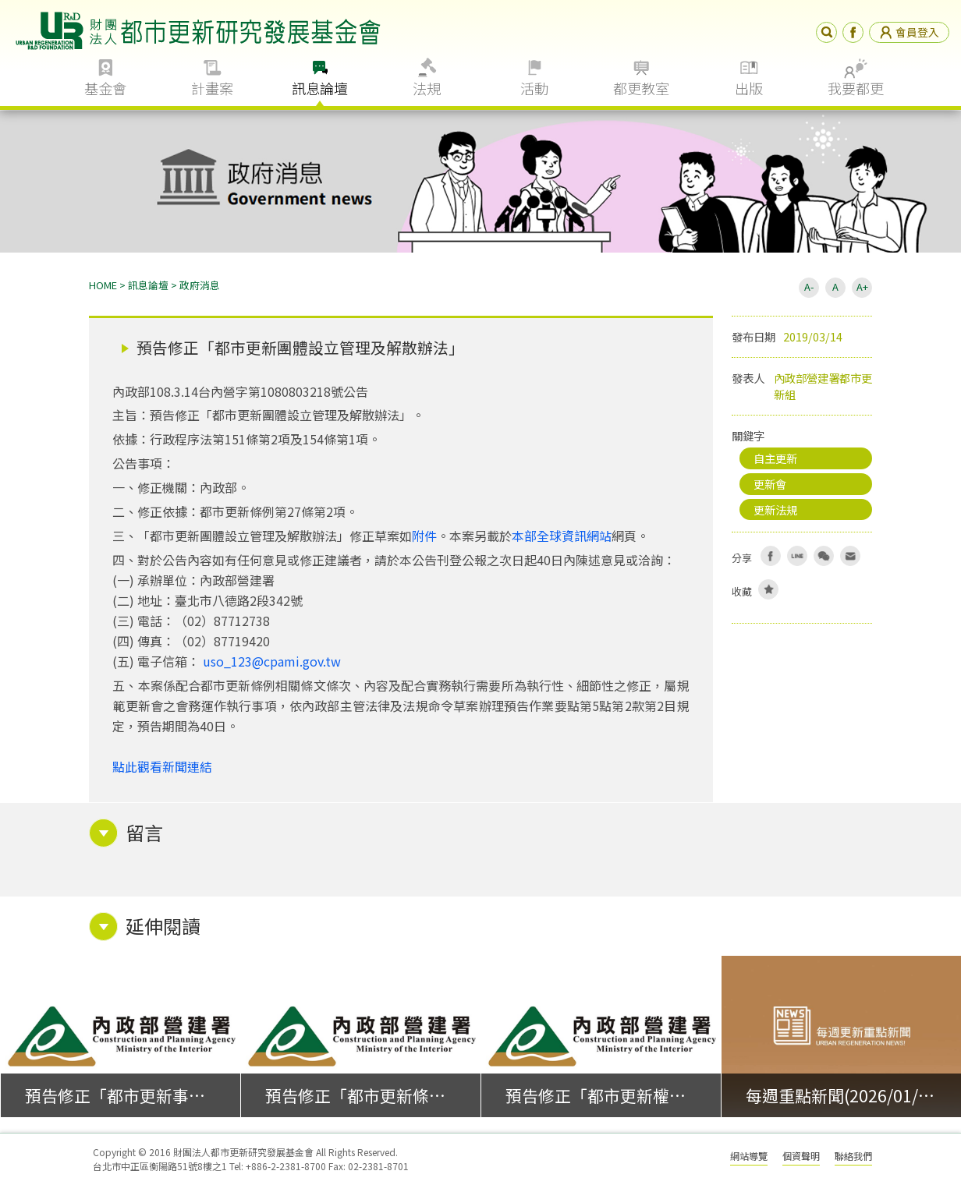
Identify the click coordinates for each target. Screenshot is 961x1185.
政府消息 (199, 285)
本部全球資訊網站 (562, 535)
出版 (749, 88)
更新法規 (775, 509)
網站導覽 (749, 1155)
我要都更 (856, 88)
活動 (534, 88)
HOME (103, 285)
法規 (427, 88)
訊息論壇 (320, 88)
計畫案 (212, 88)
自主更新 (775, 458)
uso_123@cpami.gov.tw (272, 661)
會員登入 (909, 32)
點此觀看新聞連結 (162, 766)
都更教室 (641, 88)
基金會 (105, 88)
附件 (424, 535)
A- (809, 286)
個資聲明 (801, 1155)
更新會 (770, 484)
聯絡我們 (853, 1155)
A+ (862, 286)
